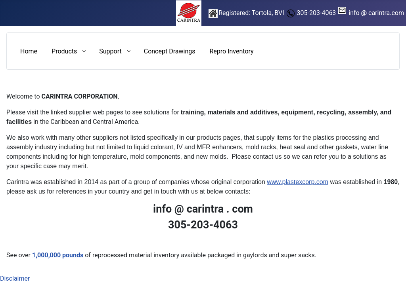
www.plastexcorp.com (297, 182)
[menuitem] (28, 51)
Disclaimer (15, 278)
